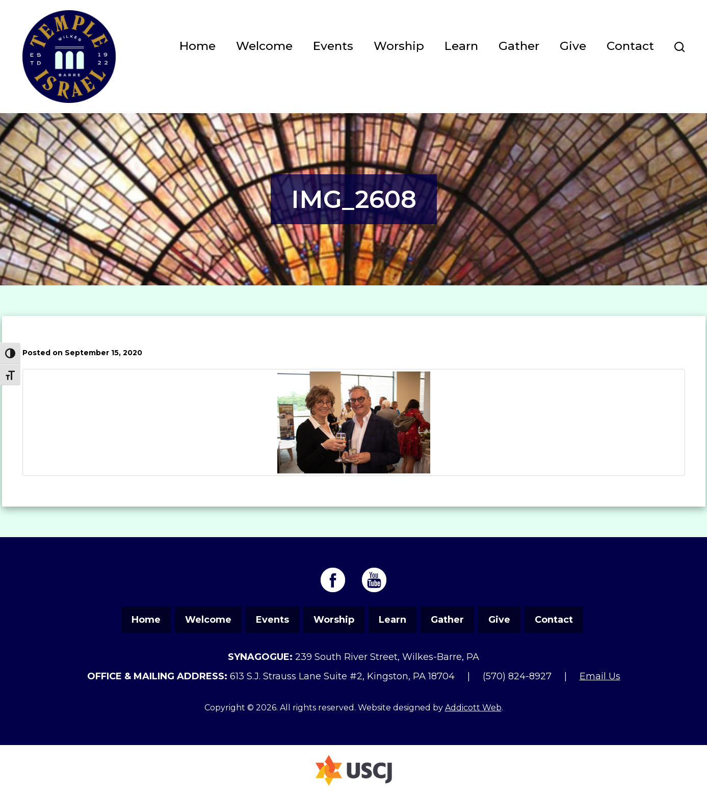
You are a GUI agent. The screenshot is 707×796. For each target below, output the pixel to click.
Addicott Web (473, 707)
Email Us (600, 676)
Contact (630, 46)
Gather (519, 46)
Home (197, 46)
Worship (399, 46)
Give (573, 46)
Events (333, 46)
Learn (461, 46)
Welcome (264, 46)
